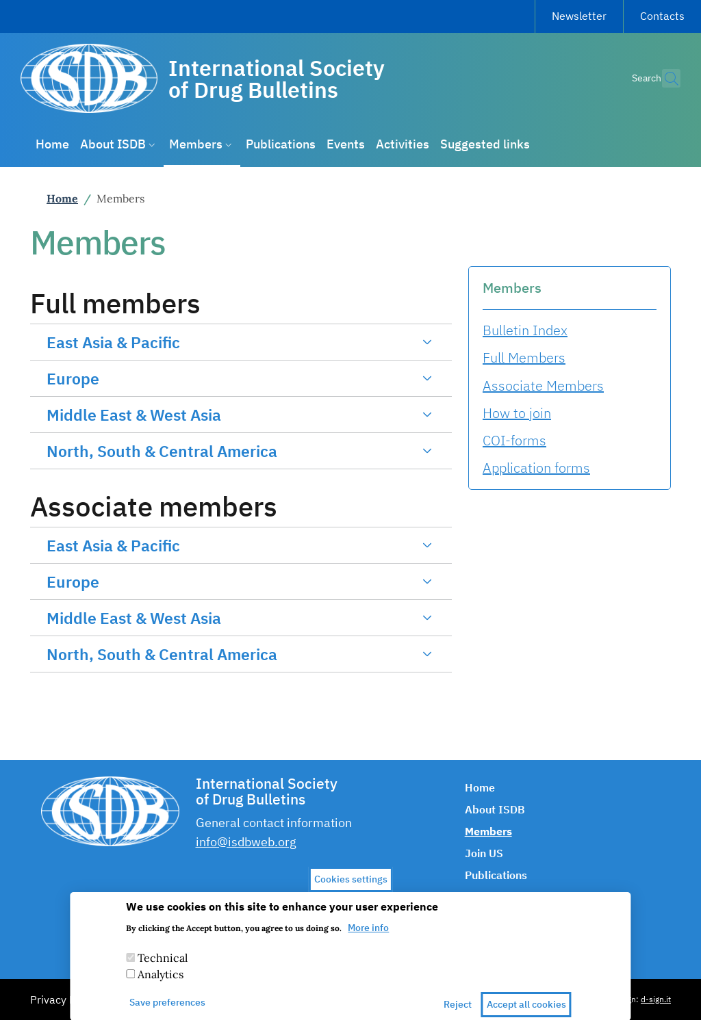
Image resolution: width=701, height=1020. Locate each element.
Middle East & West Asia (134, 414)
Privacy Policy (64, 999)
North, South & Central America (162, 451)
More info (368, 937)
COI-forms (514, 440)
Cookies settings (350, 888)
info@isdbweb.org (246, 842)
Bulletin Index (525, 330)
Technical (163, 967)
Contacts (662, 16)
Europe (73, 378)
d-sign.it (656, 999)
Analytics (160, 984)
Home (62, 198)
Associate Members (543, 385)
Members (512, 287)
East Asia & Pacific (113, 342)
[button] (664, 78)
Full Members (524, 357)
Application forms (536, 467)
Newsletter (579, 16)
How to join (517, 413)
